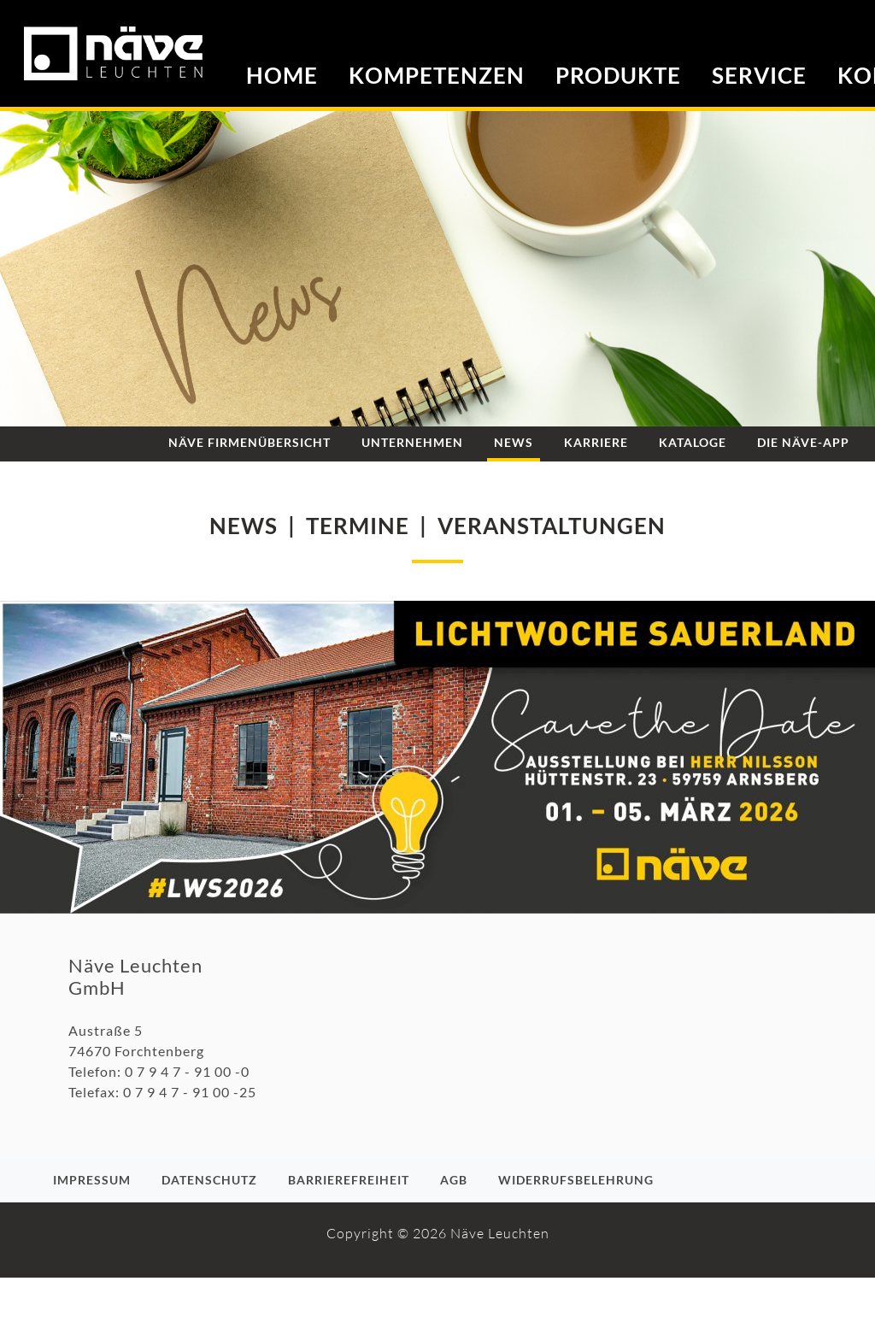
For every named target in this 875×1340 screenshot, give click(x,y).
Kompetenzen (437, 75)
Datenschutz (209, 1179)
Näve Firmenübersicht (249, 442)
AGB (453, 1179)
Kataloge (692, 442)
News (513, 442)
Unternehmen (412, 442)
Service (759, 75)
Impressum (92, 1179)
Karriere (596, 442)
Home (282, 75)
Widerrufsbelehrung (576, 1179)
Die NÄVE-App (803, 442)
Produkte (618, 75)
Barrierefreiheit (348, 1179)
